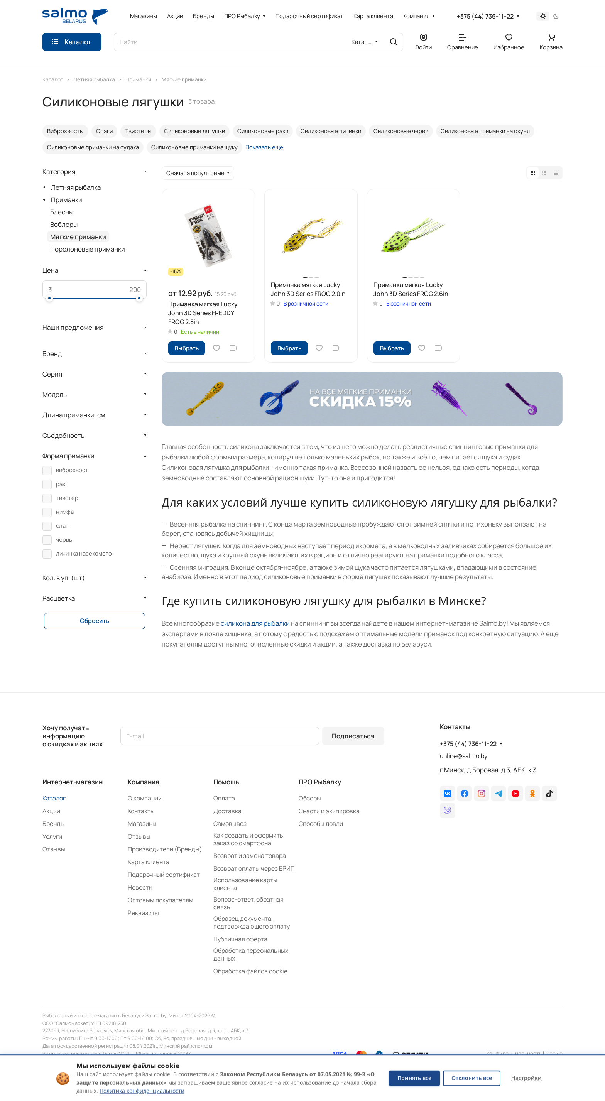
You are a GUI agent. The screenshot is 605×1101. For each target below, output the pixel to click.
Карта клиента (148, 862)
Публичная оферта (240, 939)
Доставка (227, 811)
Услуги (52, 836)
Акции (51, 811)
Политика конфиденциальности (142, 1090)
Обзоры (310, 798)
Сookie (554, 1053)
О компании (145, 798)
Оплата (224, 798)
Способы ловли (321, 823)
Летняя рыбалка (76, 187)
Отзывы (53, 849)
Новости (140, 887)
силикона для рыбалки (255, 623)
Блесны (61, 212)
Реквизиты (143, 912)
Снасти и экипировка (329, 811)
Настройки (526, 1078)
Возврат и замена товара (249, 855)
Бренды (53, 823)
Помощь (226, 781)
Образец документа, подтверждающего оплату (251, 922)
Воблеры (64, 224)
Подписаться (353, 735)
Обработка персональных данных (250, 954)
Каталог (54, 798)
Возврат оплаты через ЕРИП (254, 868)
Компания (143, 781)
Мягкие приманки (78, 236)
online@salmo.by (463, 755)
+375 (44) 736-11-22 (485, 16)
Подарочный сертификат (164, 874)
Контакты (141, 811)
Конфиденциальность (514, 1053)
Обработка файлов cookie (250, 971)
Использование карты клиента (245, 884)
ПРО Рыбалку (320, 781)
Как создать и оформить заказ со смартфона (248, 839)
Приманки (66, 199)
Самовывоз (230, 823)
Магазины (142, 823)
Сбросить (94, 620)
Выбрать (187, 348)
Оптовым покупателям (160, 900)
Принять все (414, 1078)
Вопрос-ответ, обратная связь (248, 903)
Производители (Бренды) (165, 849)
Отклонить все (471, 1078)
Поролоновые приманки (87, 249)
